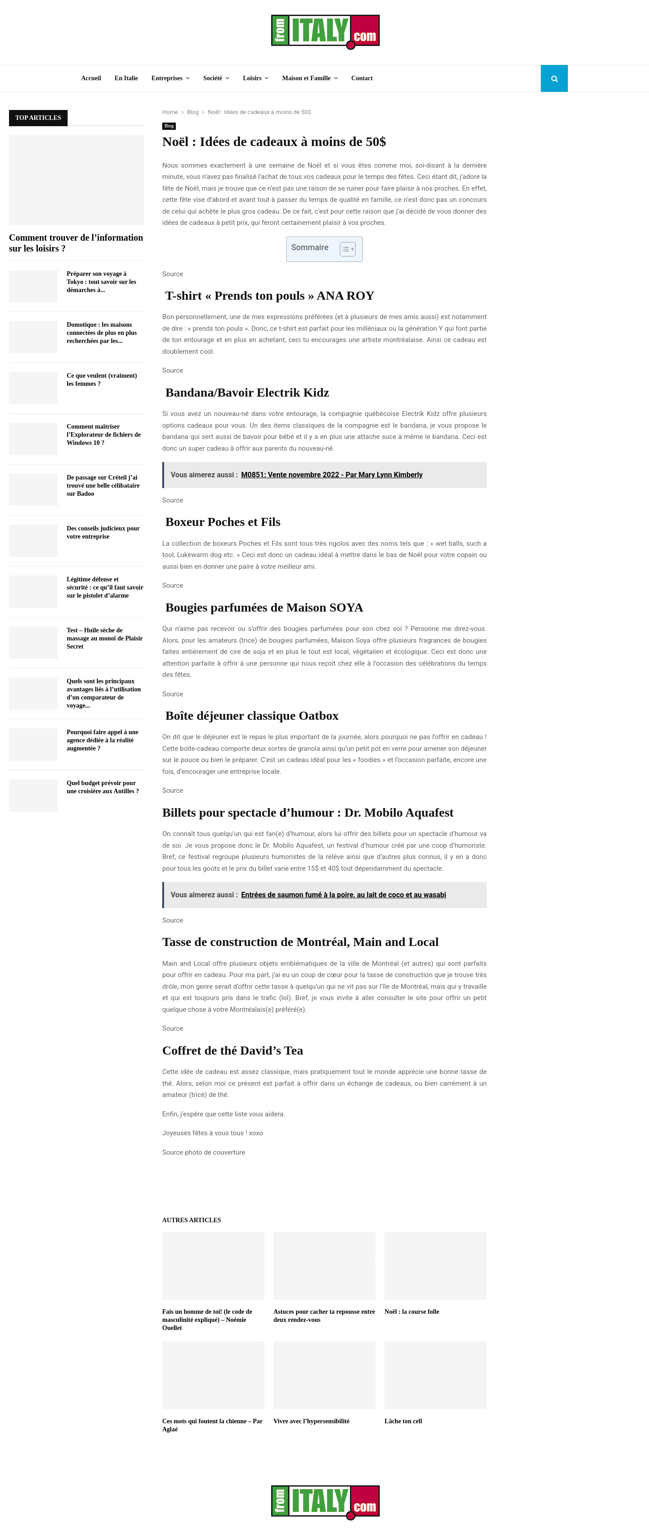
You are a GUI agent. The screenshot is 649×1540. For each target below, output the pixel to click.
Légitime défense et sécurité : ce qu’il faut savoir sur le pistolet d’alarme (105, 587)
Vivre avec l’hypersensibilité (312, 1421)
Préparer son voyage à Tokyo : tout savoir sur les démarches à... (101, 281)
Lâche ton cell (403, 1421)
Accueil (91, 78)
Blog (169, 125)
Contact (362, 78)
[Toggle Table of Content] (343, 249)
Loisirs (252, 78)
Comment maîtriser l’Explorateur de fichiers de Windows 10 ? (104, 434)
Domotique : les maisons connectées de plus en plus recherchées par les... (102, 332)
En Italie (126, 78)
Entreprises (167, 78)
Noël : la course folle (411, 1311)
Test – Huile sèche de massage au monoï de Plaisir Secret (105, 638)
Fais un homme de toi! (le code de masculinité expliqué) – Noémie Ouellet (207, 1319)
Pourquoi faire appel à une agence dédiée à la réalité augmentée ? (102, 740)
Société (212, 78)
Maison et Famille (306, 78)
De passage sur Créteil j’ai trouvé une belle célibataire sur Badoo (103, 485)
